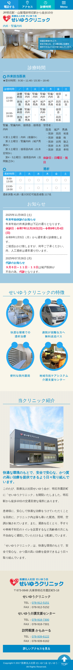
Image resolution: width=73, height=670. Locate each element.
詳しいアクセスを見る (36, 648)
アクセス (27, 6)
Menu (64, 6)
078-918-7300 (40, 619)
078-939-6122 (40, 636)
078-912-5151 (40, 602)
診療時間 (45, 6)
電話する (9, 6)
